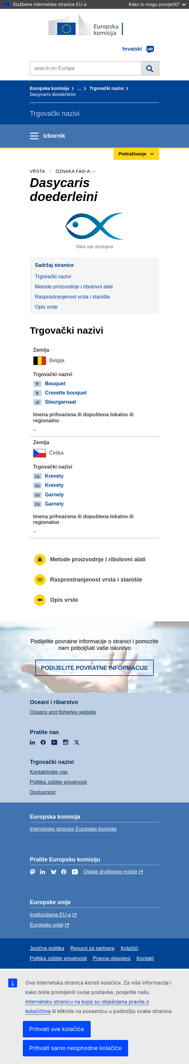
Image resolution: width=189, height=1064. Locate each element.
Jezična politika (47, 948)
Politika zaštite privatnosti (58, 782)
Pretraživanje (150, 68)
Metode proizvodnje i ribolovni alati (74, 286)
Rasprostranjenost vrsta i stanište (72, 296)
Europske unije (46, 925)
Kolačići (129, 948)
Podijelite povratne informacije (94, 668)
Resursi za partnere (92, 948)
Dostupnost (42, 792)
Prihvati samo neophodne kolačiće (75, 1048)
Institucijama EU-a (50, 914)
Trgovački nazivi (106, 88)
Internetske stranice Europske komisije (73, 829)
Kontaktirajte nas (49, 772)
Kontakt (144, 958)
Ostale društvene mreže (110, 871)
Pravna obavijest (111, 958)
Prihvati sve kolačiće (56, 1029)
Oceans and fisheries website (63, 712)
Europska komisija (49, 88)
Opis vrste (46, 307)
